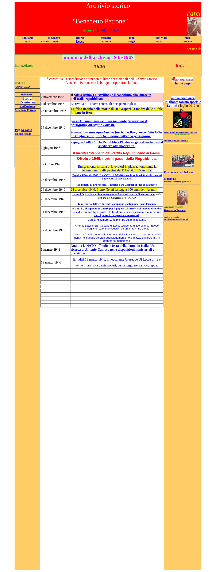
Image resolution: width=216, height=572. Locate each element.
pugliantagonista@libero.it (176, 140)
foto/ (156, 37)
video (164, 37)
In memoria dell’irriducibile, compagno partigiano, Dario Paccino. (117, 203)
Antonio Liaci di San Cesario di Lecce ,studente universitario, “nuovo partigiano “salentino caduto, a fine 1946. (117, 227)
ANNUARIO (22, 86)
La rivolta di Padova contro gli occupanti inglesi (103, 104)
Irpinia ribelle (23, 133)
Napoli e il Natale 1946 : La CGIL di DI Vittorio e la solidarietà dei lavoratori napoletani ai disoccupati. (117, 177)
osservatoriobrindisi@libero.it (177, 182)
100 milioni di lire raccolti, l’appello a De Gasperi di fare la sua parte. (116, 184)
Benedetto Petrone (25, 110)
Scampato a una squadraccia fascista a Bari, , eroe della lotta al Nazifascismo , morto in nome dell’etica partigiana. (116, 134)
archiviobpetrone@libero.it (176, 219)
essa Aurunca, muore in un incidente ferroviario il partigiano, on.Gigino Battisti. (109, 123)
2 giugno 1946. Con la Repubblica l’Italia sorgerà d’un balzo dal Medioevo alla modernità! (117, 144)
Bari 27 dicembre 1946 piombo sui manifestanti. (117, 219)
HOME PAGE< (108, 30)
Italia (159, 41)
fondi (132, 37)
